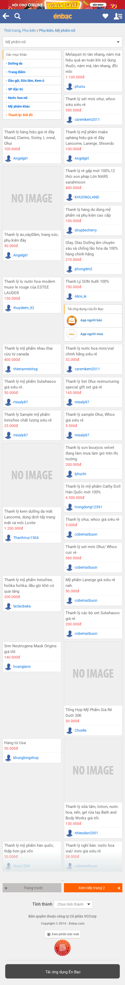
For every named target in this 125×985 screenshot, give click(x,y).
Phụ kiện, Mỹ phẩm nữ (57, 30)
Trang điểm (16, 72)
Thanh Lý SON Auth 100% (87, 281)
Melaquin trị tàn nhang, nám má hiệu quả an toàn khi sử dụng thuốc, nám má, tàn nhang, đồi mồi (93, 63)
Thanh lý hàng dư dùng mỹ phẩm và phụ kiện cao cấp (88, 212)
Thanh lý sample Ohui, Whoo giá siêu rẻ (90, 417)
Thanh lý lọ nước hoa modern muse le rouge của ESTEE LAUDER (29, 287)
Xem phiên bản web (63, 934)
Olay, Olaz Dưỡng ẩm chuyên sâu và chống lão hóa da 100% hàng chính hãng (92, 248)
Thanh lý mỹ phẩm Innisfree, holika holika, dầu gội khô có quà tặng (29, 586)
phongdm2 (83, 269)
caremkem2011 (87, 119)
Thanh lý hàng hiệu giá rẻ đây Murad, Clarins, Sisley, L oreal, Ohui (30, 138)
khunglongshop (26, 758)
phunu (80, 86)
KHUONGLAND (87, 197)
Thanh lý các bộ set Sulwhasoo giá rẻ (93, 616)
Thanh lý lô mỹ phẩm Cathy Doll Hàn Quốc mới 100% (93, 489)
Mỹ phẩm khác (19, 106)
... (62, 879)
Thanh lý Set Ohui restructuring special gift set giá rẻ (92, 384)
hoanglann (22, 666)
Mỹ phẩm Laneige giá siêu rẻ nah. (90, 583)
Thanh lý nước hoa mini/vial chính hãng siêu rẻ (90, 351)
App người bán (91, 320)
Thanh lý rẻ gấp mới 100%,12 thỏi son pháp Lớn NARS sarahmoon (90, 176)
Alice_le (80, 296)
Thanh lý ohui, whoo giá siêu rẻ (92, 519)
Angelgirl (20, 158)
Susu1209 (21, 866)
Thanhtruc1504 (26, 538)
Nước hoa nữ (17, 98)
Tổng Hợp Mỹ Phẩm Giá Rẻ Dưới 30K (89, 712)
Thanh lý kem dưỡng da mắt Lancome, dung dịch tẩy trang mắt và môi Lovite (29, 517)
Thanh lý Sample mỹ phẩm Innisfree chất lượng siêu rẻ (28, 417)
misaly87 (20, 402)
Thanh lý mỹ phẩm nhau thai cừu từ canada (28, 351)
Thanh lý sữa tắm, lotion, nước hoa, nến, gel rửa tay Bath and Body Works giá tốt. (92, 812)
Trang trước (24, 888)
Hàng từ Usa (15, 743)
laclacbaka (22, 606)
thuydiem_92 (23, 308)
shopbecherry (86, 230)
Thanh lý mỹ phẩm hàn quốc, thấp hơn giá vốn (29, 848)
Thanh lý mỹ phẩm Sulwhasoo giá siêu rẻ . (30, 384)
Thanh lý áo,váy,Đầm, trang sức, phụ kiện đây (31, 237)
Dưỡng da (15, 63)
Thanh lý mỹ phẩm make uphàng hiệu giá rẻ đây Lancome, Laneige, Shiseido (90, 138)
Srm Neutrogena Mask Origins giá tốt (30, 649)
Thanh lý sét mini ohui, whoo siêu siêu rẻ (90, 102)
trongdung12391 (88, 507)
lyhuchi (80, 474)
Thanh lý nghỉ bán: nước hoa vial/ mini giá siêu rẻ (90, 848)
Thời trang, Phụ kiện (20, 30)
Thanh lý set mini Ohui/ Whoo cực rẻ (91, 549)
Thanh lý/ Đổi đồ (20, 115)
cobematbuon (86, 534)
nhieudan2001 (86, 833)
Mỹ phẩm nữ (15, 42)
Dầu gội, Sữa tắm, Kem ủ (26, 81)
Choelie (80, 730)
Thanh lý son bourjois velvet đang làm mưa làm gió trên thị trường (92, 453)
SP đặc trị (15, 89)
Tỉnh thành (42, 904)
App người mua (91, 334)
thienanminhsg (25, 369)
